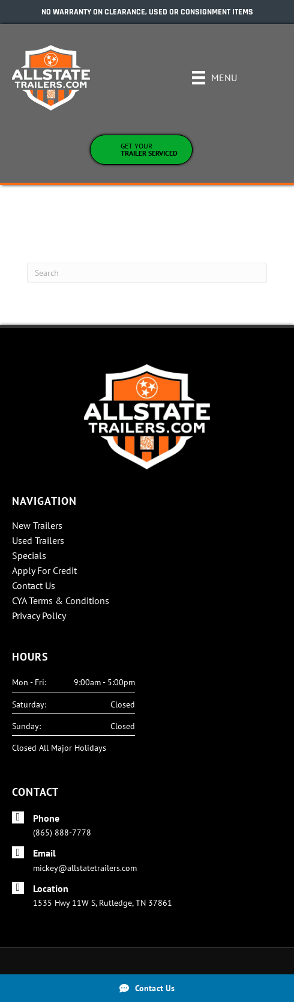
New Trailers (37, 526)
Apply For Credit (44, 571)
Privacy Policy (39, 616)
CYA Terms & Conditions (60, 601)
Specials (29, 556)
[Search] (147, 273)
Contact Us (33, 586)
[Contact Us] (147, 988)
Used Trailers (38, 541)
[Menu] (214, 78)
